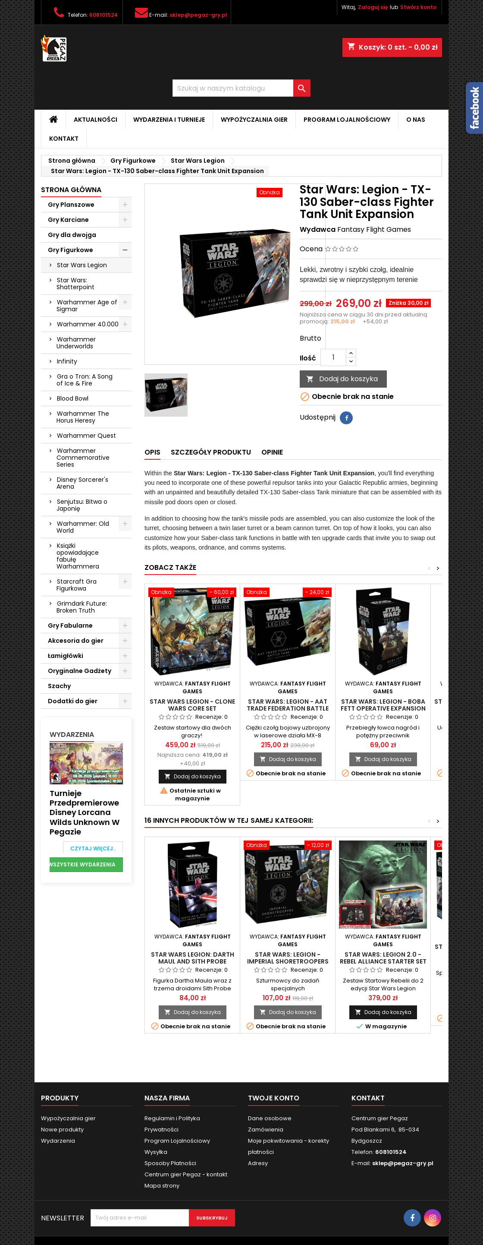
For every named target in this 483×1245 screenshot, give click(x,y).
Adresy (258, 1163)
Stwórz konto (418, 7)
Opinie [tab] (272, 452)
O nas (415, 119)
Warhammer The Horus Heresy (82, 417)
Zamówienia (265, 1129)
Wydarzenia (72, 734)
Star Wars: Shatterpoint (75, 283)
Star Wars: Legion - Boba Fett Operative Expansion (383, 705)
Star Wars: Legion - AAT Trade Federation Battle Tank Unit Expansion (288, 708)
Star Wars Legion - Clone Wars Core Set (192, 705)
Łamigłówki (65, 655)
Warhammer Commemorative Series (83, 457)
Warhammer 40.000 (88, 324)
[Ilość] (333, 357)
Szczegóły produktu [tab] (211, 452)
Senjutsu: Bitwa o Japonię (81, 505)
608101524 (103, 15)
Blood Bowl (72, 398)
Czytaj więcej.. (93, 848)
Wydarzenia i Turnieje (169, 119)
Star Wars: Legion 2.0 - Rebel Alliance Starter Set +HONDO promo (383, 961)
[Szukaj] (241, 88)
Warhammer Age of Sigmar (86, 305)
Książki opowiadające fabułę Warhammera (77, 556)
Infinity (67, 361)
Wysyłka (155, 1152)
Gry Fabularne (70, 625)
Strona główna (71, 190)
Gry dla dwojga (72, 235)
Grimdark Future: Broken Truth (81, 607)
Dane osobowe (270, 1118)
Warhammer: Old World (82, 527)
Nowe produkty (62, 1129)
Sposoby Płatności (170, 1163)
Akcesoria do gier (76, 640)
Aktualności (95, 119)
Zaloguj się (373, 7)
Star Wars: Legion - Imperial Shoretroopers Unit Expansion (288, 961)
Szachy (59, 686)
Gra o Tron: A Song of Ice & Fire (84, 380)
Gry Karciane (68, 219)
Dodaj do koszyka (342, 379)
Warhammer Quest (86, 435)
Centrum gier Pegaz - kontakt (185, 1174)
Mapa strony (161, 1186)
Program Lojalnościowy (347, 119)
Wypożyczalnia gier (254, 119)
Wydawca (318, 229)
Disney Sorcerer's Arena (82, 483)
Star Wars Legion (82, 265)
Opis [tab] (152, 452)
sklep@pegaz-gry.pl (198, 15)
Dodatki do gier (72, 701)
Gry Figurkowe (70, 250)
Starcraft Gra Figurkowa (76, 585)
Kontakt (63, 138)
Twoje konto (273, 1098)
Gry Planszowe (71, 204)
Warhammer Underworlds (76, 343)
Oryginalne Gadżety (79, 671)
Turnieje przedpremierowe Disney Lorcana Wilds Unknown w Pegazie (84, 812)
